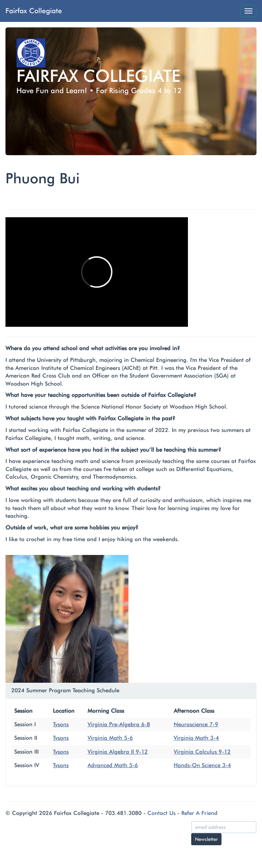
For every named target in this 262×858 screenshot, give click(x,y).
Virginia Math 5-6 (110, 738)
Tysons (61, 724)
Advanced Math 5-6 (113, 765)
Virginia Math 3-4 (196, 738)
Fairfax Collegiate (33, 11)
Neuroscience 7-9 (196, 724)
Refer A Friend (199, 813)
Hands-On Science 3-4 (202, 765)
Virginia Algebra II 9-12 (118, 751)
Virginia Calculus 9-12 (202, 751)
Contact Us (161, 813)
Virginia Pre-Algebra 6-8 (119, 724)
